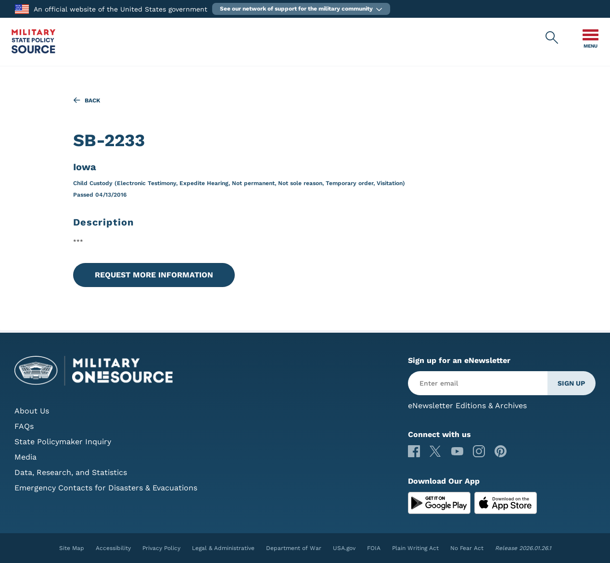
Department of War (293, 548)
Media (25, 457)
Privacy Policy (161, 548)
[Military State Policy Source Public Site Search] (552, 38)
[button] (301, 9)
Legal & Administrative (223, 548)
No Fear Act (466, 548)
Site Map (71, 548)
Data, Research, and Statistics (70, 472)
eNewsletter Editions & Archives (467, 405)
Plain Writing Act (415, 548)
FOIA (374, 548)
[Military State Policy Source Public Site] (33, 50)
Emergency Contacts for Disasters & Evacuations (105, 487)
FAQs (24, 426)
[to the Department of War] (22, 8)
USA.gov (344, 548)
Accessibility (113, 548)
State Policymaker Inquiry (62, 441)
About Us (31, 410)
